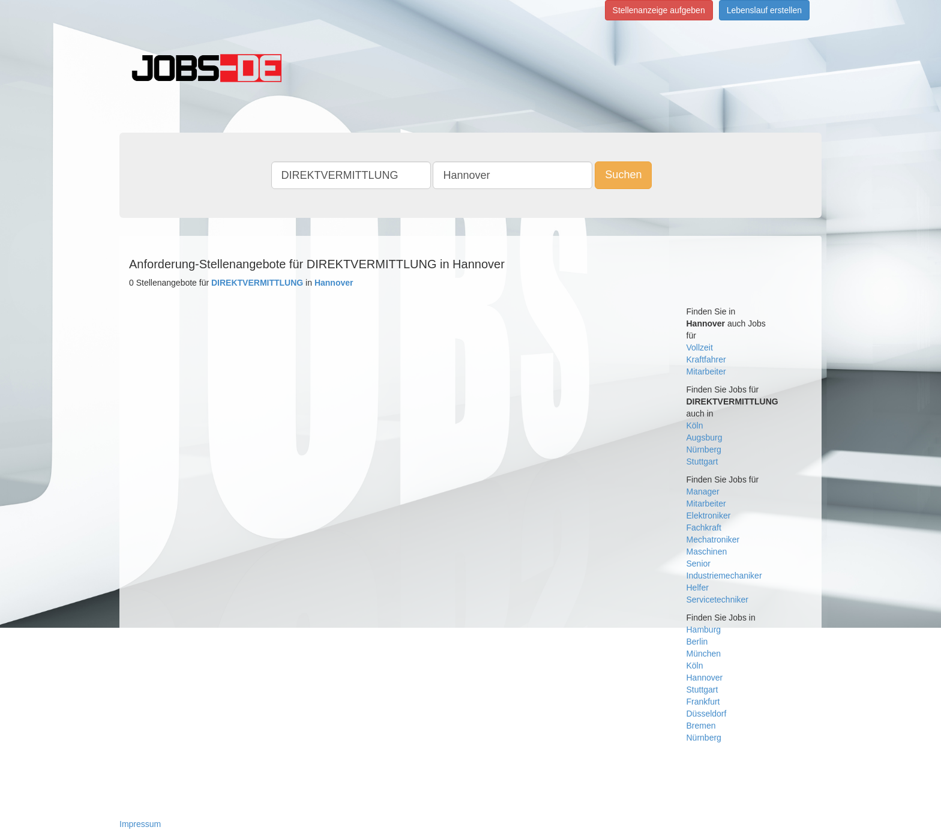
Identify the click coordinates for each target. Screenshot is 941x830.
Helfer (698, 587)
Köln (695, 425)
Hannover (705, 677)
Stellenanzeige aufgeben (659, 10)
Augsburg (705, 437)
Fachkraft (704, 527)
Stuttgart (702, 461)
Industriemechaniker (724, 575)
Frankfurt (703, 701)
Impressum (140, 824)
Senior (699, 563)
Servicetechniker (718, 599)
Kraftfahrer (706, 359)
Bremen (701, 725)
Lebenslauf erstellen (764, 10)
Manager (703, 491)
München (704, 653)
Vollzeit (700, 347)
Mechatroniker (713, 539)
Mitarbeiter (706, 371)
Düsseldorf (707, 713)
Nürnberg (704, 449)
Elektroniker (709, 515)
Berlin (697, 641)
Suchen (623, 175)
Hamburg (704, 629)
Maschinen (707, 551)
